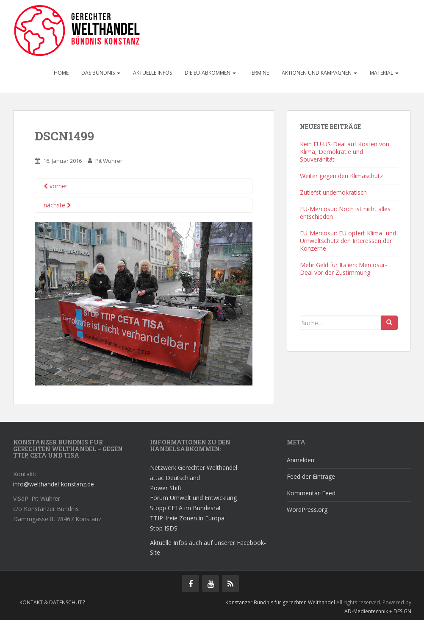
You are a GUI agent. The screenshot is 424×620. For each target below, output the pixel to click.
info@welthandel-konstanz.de (53, 484)
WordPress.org (307, 509)
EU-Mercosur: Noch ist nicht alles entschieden (345, 213)
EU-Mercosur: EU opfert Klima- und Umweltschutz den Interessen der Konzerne (348, 240)
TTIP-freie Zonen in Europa (187, 518)
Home (61, 72)
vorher (55, 186)
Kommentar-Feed (311, 493)
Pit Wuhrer (108, 161)
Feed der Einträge (311, 476)
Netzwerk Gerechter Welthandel (193, 468)
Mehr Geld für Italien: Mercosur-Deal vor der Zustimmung (343, 268)
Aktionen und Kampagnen (319, 72)
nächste (57, 205)
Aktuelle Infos (152, 72)
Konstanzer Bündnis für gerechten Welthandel (280, 602)
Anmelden (300, 460)
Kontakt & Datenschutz (52, 602)
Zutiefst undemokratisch (333, 192)
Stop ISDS (163, 528)
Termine (259, 72)
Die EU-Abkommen (210, 72)
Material (384, 72)
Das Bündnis (100, 72)
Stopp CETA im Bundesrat (185, 508)
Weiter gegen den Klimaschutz (341, 176)
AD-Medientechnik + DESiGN (377, 611)
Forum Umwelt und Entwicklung (193, 498)
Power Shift (166, 488)
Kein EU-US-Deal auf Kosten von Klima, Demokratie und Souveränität (344, 151)
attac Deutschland (175, 478)
